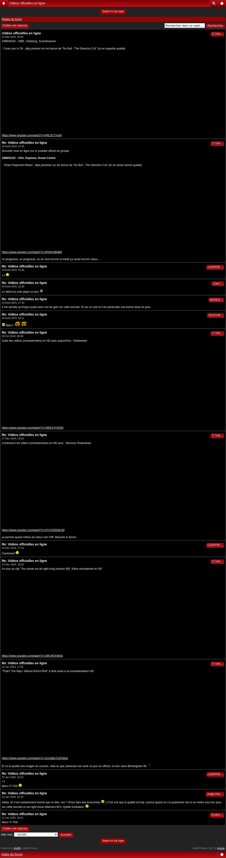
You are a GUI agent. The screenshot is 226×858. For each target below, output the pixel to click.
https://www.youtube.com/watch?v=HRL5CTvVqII (32, 135)
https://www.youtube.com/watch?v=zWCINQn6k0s (32, 655)
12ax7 (218, 283)
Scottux (217, 814)
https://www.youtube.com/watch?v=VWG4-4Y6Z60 (32, 427)
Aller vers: (7, 834)
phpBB (17, 848)
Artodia (221, 848)
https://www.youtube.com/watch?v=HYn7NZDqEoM (33, 530)
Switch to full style (113, 11)
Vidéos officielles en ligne (27, 3)
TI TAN (217, 33)
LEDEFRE (215, 267)
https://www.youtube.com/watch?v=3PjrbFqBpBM (32, 252)
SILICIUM (215, 315)
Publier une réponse (15, 25)
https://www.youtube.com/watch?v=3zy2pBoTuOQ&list (35, 758)
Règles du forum (12, 19)
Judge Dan (215, 793)
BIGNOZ (216, 299)
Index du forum (12, 854)
